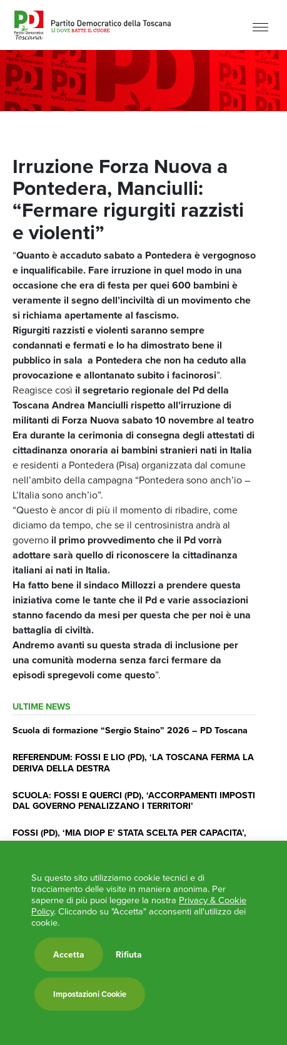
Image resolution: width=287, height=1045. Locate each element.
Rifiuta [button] (129, 954)
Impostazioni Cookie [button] (89, 994)
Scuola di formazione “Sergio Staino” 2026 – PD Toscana (130, 729)
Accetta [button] (68, 954)
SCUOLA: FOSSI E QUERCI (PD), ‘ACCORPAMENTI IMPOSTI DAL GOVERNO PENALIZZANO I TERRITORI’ (134, 800)
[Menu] (260, 26)
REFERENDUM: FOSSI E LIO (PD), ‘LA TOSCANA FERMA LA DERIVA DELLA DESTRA (133, 762)
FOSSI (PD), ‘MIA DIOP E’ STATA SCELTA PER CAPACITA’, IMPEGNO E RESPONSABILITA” (129, 837)
